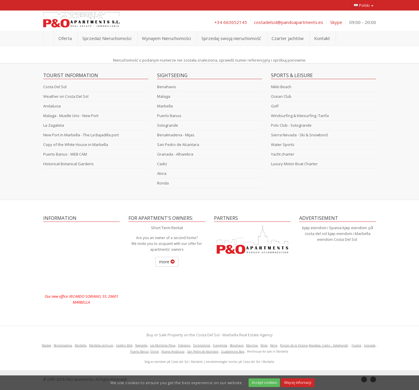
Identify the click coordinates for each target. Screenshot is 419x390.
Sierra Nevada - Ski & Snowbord (299, 134)
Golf (275, 106)
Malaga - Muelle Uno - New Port (70, 115)
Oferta (65, 38)
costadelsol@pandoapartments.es (288, 22)
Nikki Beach (281, 86)
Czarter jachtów (288, 38)
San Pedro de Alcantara (178, 144)
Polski (363, 5)
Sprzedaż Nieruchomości (106, 38)
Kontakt (322, 38)
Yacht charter (282, 154)
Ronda (163, 183)
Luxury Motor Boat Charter (294, 163)
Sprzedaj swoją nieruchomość (231, 38)
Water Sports (282, 144)
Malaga (163, 96)
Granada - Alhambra (175, 154)
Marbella (165, 106)
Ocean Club (281, 96)
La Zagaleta (53, 125)
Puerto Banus (169, 115)
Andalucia (52, 106)
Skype (336, 22)
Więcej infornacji (297, 382)
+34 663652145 (230, 22)
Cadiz (162, 163)
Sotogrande (167, 125)
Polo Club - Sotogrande (291, 125)
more (167, 261)
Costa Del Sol (55, 86)
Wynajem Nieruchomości (166, 38)
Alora (161, 173)
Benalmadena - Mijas (175, 134)
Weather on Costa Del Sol (65, 96)
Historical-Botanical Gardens (68, 163)
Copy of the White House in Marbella (75, 144)
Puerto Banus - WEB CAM (65, 154)
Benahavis (166, 86)
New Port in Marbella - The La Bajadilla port (81, 134)
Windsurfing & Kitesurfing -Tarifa (300, 115)
